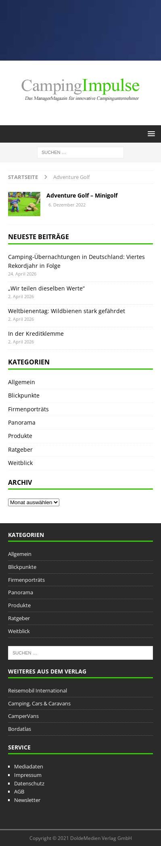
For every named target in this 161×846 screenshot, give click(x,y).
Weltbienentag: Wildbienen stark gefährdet (66, 311)
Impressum (28, 775)
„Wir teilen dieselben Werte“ (46, 288)
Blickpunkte (24, 395)
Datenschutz (29, 783)
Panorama (22, 422)
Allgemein (21, 382)
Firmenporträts (28, 409)
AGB (19, 791)
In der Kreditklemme (36, 333)
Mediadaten (28, 766)
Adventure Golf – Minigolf (81, 195)
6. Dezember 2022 (67, 205)
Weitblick (20, 463)
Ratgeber (20, 449)
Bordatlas (19, 728)
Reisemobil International (37, 690)
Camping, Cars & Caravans (39, 703)
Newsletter (27, 800)
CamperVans (23, 716)
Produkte (20, 436)
